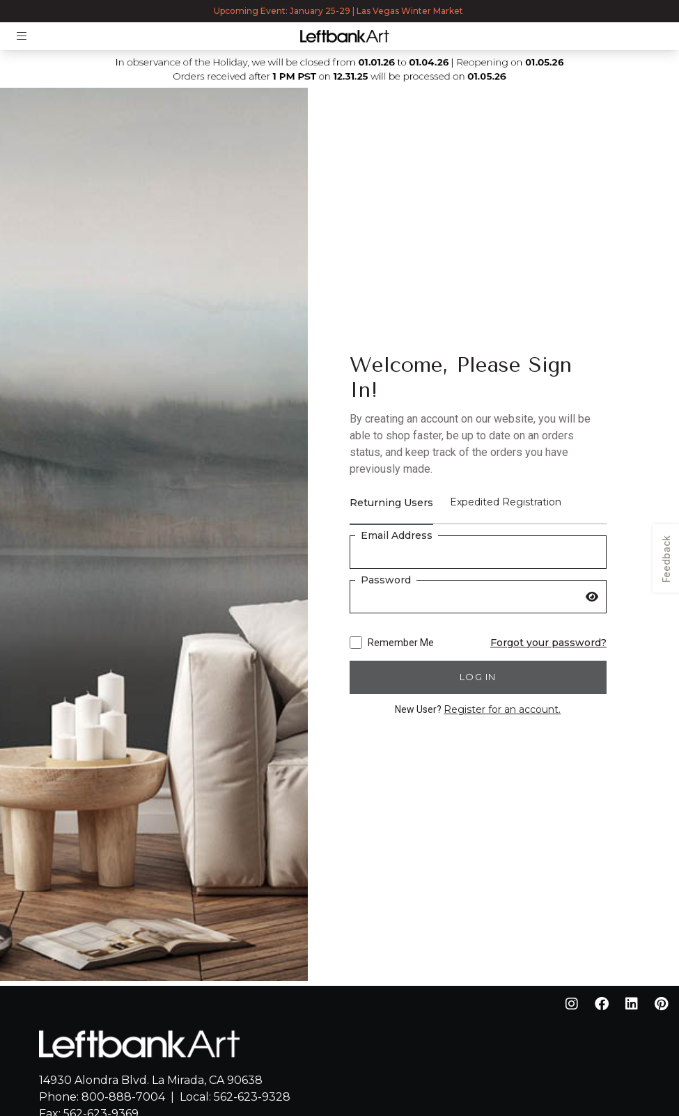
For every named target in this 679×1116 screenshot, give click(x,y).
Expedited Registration (505, 502)
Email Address (396, 535)
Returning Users (391, 502)
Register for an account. (502, 709)
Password (386, 580)
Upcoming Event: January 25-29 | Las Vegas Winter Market (339, 11)
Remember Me (392, 642)
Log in (478, 676)
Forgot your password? (548, 642)
